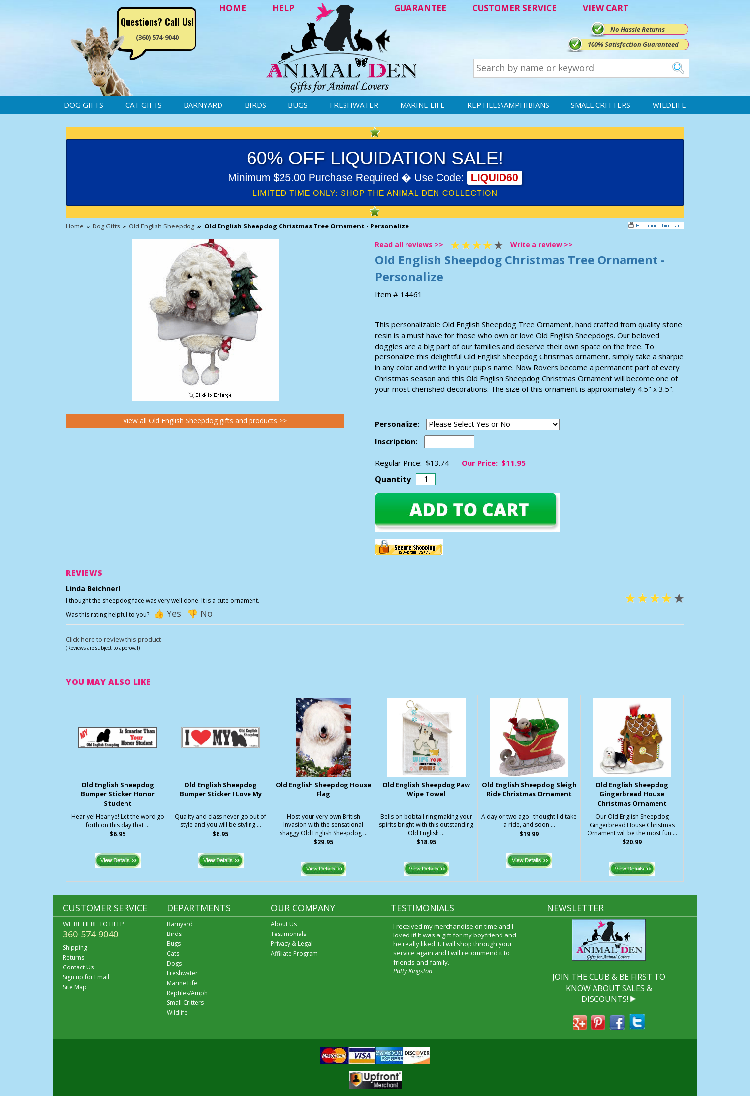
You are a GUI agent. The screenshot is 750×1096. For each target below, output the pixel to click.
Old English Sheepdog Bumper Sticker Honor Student (118, 794)
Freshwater (354, 105)
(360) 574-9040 (157, 37)
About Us (284, 924)
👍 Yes (167, 613)
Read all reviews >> (409, 244)
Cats (173, 953)
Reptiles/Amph (187, 993)
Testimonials (288, 934)
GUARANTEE (420, 8)
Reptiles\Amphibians (508, 105)
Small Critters (600, 105)
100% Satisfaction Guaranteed (633, 44)
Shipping (75, 947)
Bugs (298, 105)
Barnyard (203, 105)
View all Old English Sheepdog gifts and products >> (205, 420)
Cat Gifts (143, 105)
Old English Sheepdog (161, 226)
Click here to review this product (113, 639)
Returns (73, 957)
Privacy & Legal (291, 943)
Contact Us (78, 967)
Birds (255, 105)
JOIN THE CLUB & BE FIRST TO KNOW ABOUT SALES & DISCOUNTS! (608, 987)
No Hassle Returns (637, 29)
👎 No (200, 613)
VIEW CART (605, 8)
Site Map (75, 987)
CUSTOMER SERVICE (514, 8)
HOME (232, 8)
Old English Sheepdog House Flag (323, 789)
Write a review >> (541, 244)
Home (75, 226)
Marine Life (422, 105)
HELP (283, 8)
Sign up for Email (86, 977)
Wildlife (669, 105)
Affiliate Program (294, 953)
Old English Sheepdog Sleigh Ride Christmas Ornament (529, 789)
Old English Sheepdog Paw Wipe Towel (426, 789)
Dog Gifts (83, 105)
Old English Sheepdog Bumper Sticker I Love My (221, 789)
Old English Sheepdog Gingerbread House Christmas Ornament (631, 794)
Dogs (174, 963)
